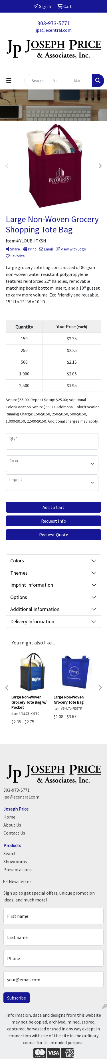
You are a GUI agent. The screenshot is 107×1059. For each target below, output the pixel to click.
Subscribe (16, 998)
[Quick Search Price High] (81, 80)
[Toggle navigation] (9, 81)
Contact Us (14, 833)
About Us (12, 825)
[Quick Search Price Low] (60, 80)
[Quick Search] (37, 80)
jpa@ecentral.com (54, 30)
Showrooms (15, 861)
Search (10, 853)
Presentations (17, 869)
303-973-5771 (53, 23)
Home (9, 817)
